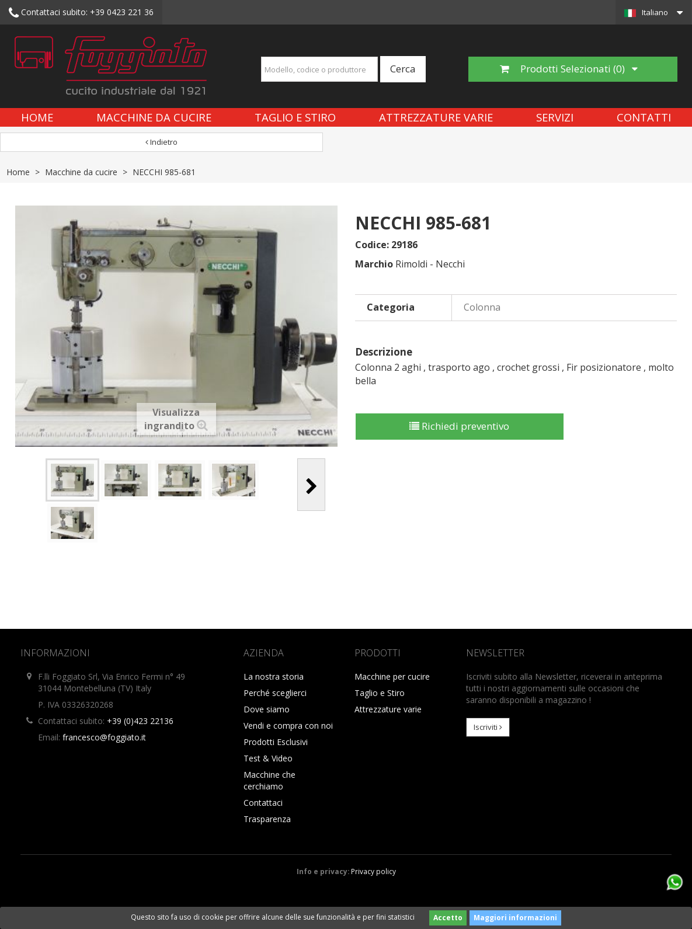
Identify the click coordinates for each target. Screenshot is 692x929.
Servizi (554, 117)
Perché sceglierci (275, 692)
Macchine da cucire (153, 117)
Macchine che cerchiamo (269, 780)
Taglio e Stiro (295, 117)
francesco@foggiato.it (104, 737)
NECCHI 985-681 (164, 172)
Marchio (374, 264)
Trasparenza (267, 818)
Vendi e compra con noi (288, 725)
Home (37, 117)
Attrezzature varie (436, 117)
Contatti (644, 117)
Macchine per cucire (392, 676)
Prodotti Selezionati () (569, 68)
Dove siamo (267, 709)
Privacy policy (373, 871)
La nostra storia (274, 676)
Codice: (372, 244)
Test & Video (268, 758)
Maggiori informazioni (515, 918)
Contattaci (263, 802)
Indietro (161, 142)
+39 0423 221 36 (81, 12)
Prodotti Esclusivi (276, 741)
